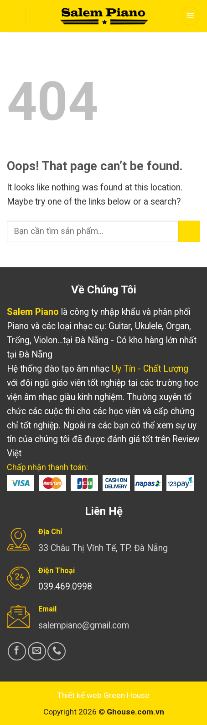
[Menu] (190, 16)
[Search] (17, 16)
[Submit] (189, 231)
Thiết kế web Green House (103, 695)
